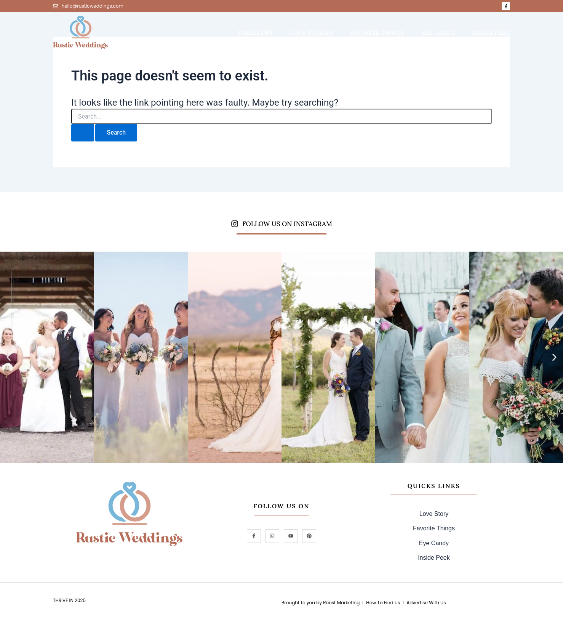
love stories (311, 32)
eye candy (438, 32)
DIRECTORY (255, 32)
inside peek (491, 32)
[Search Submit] (82, 132)
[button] (8, 357)
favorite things (377, 32)
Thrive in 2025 (69, 600)
